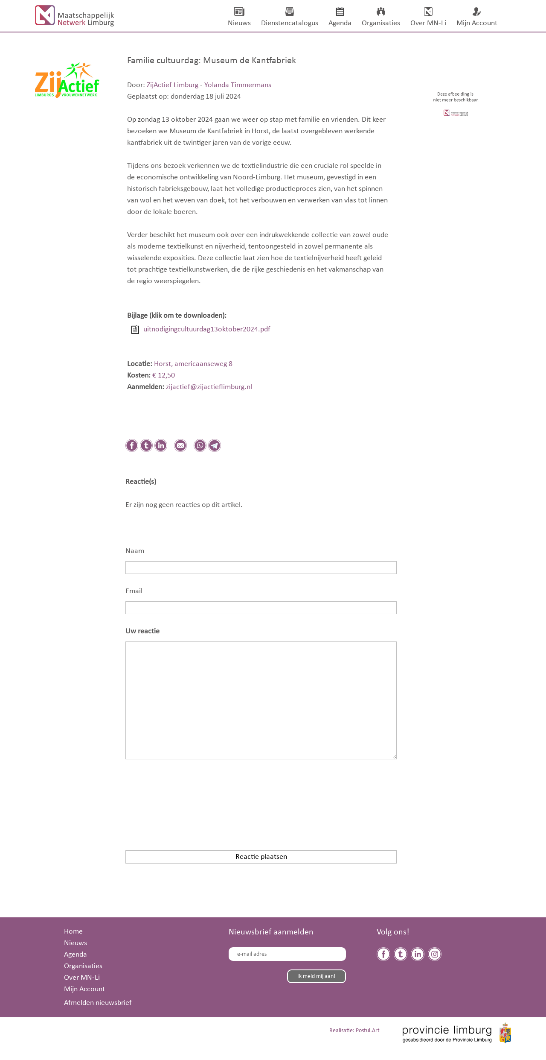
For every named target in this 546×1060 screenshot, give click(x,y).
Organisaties (83, 966)
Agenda (75, 954)
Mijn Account (84, 989)
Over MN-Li (82, 977)
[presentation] (190, 799)
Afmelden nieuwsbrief (98, 1003)
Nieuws (75, 943)
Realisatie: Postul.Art (354, 1031)
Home (73, 931)
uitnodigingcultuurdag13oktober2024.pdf (206, 329)
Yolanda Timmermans (237, 85)
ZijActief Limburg (172, 85)
